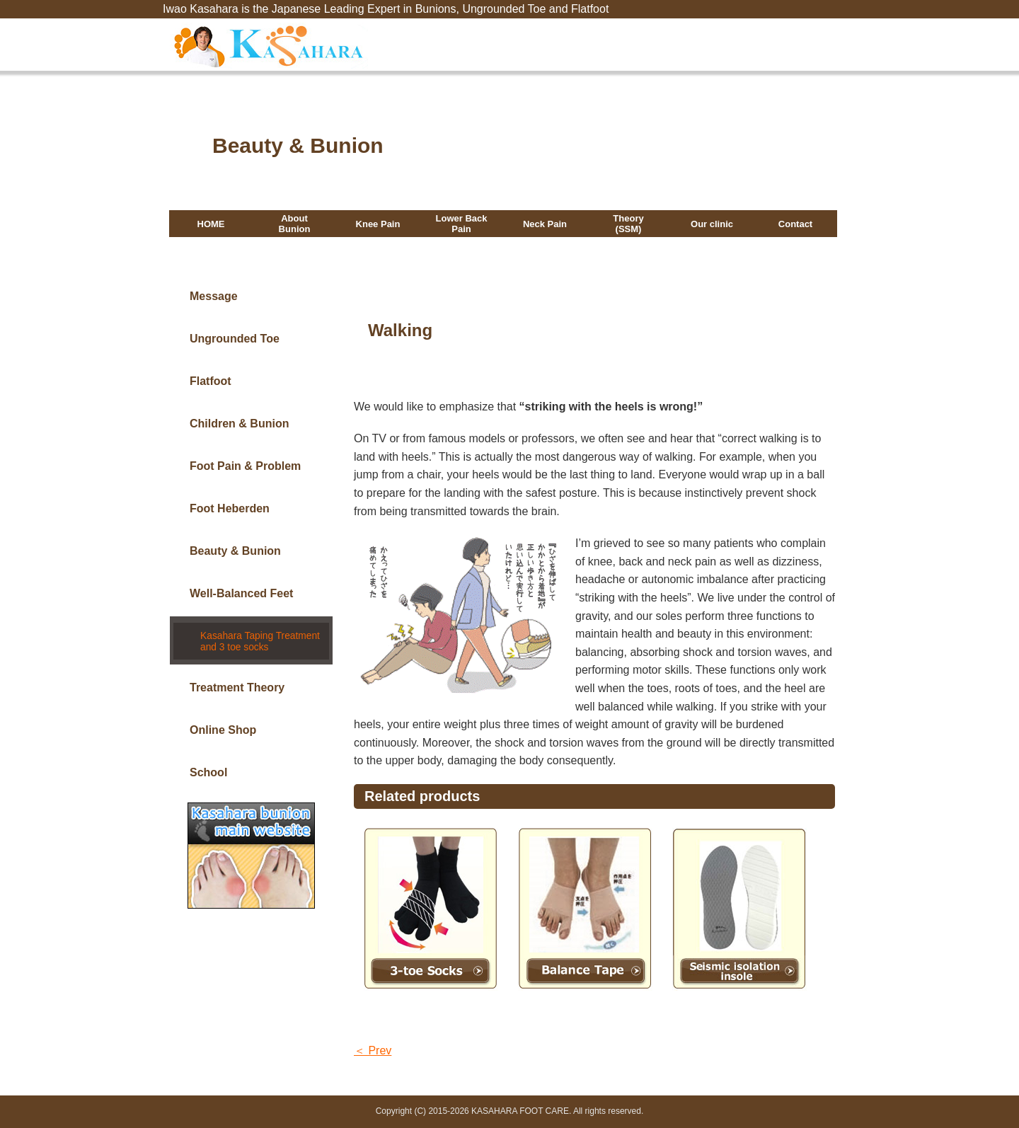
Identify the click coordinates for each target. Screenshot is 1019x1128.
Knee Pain (378, 224)
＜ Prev (372, 1050)
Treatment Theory (237, 678)
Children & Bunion (239, 424)
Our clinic (712, 224)
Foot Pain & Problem (245, 466)
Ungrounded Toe (235, 339)
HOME (211, 224)
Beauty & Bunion (235, 551)
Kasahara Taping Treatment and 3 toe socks (257, 635)
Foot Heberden (230, 508)
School (208, 763)
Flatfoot (210, 381)
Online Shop (223, 721)
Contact (795, 224)
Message (214, 296)
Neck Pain (545, 224)
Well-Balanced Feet (241, 593)
